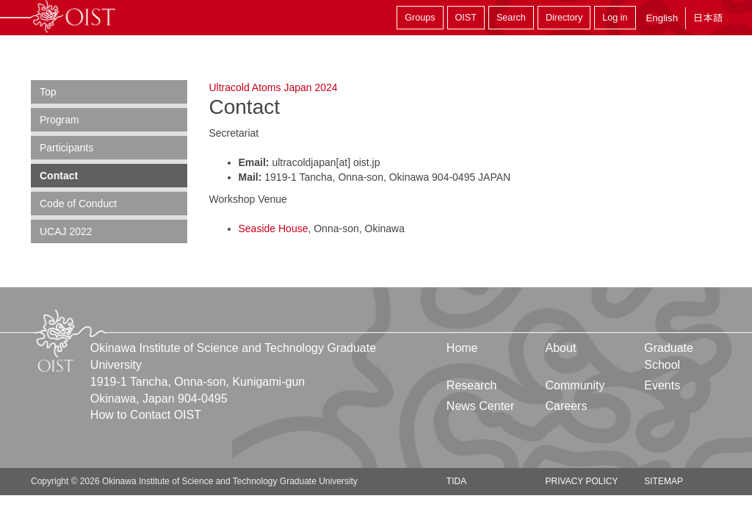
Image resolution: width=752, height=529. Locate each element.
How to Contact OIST (145, 415)
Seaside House (273, 228)
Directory (564, 17)
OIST (466, 17)
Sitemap (663, 481)
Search (511, 17)
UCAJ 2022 (66, 231)
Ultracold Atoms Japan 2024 (273, 87)
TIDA (456, 481)
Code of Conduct (78, 203)
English (662, 18)
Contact (59, 175)
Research (471, 385)
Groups (420, 17)
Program (59, 120)
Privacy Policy (582, 481)
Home (462, 348)
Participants (66, 148)
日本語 (708, 18)
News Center (480, 406)
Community (575, 385)
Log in (614, 17)
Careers (567, 406)
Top (48, 92)
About (561, 348)
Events (662, 385)
